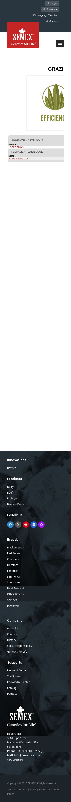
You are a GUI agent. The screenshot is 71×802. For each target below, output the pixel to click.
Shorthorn (13, 582)
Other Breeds (15, 594)
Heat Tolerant (15, 588)
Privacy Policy (38, 789)
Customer (50, 9)
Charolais (13, 559)
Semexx (12, 600)
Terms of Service (17, 789)
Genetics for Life (17, 651)
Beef (10, 492)
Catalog (11, 688)
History (11, 640)
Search (51, 21)
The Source (14, 676)
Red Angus (13, 553)
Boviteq (11, 468)
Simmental (13, 576)
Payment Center (17, 670)
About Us (13, 628)
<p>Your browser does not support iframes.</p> (35, 245)
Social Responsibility (19, 646)
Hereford (12, 565)
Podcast (12, 693)
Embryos (12, 498)
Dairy (10, 486)
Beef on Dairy (15, 504)
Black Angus (14, 547)
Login (52, 3)
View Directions (15, 759)
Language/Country (45, 15)
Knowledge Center (18, 682)
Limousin (13, 571)
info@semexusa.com (27, 755)
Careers (12, 634)
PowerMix (13, 605)
